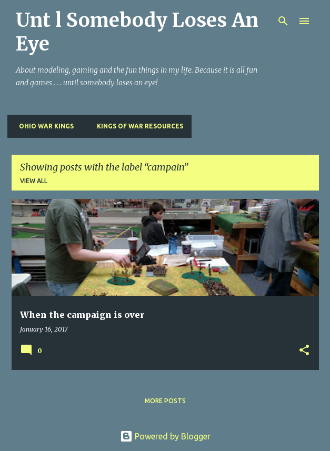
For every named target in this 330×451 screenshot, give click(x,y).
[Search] (283, 21)
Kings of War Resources (137, 126)
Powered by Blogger (165, 436)
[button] (304, 351)
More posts (165, 400)
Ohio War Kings (43, 126)
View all (33, 180)
